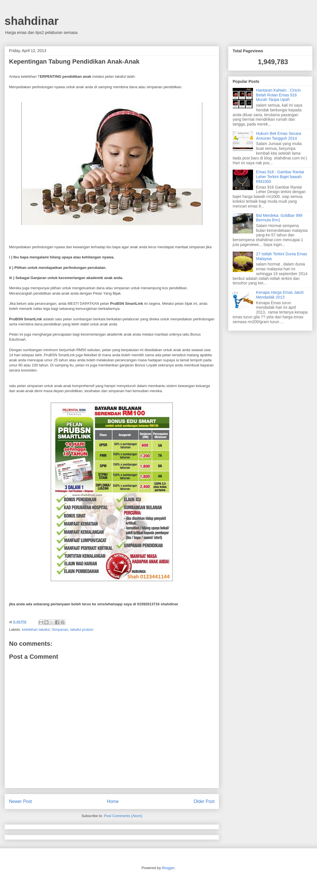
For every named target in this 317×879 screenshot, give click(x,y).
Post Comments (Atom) (123, 816)
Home (113, 801)
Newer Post (20, 801)
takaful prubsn (81, 629)
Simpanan (60, 629)
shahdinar (32, 21)
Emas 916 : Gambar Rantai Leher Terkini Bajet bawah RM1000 (280, 177)
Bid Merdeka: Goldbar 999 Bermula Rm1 (279, 218)
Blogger (168, 868)
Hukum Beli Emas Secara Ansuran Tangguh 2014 (278, 136)
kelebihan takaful (36, 629)
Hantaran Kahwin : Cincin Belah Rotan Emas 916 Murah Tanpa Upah (278, 95)
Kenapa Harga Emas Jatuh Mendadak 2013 (280, 294)
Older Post (204, 801)
